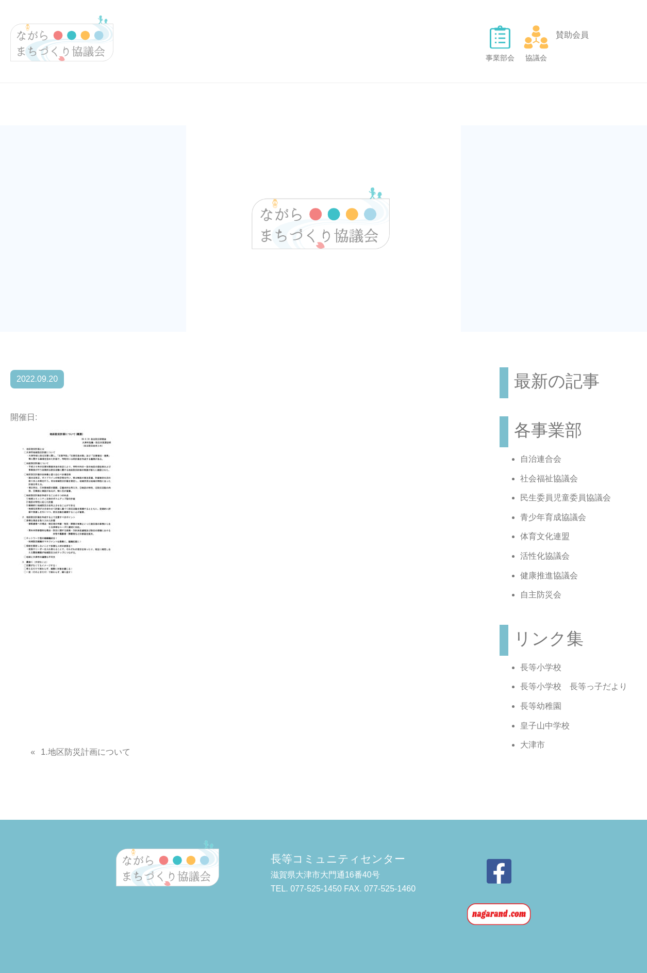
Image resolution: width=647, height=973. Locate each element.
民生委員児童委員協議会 (565, 497)
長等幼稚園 (540, 706)
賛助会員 (572, 34)
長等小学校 (540, 667)
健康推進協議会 (549, 575)
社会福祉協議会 (549, 478)
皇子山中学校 (545, 725)
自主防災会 (540, 594)
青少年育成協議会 (553, 517)
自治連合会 (540, 459)
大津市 (532, 744)
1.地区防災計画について (85, 752)
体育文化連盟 (545, 536)
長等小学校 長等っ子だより (573, 686)
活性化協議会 (545, 556)
